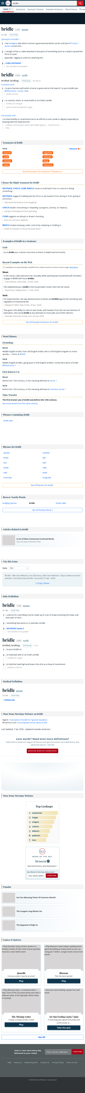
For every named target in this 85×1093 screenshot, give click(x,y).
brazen (40, 861)
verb (24, 75)
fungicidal (47, 477)
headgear (13, 43)
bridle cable (61, 503)
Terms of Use (71, 1062)
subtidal (46, 452)
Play (21, 981)
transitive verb (7, 84)
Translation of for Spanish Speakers (28, 720)
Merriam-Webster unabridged (42, 751)
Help (10, 1062)
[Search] (48, 3)
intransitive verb (8, 115)
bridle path (8, 420)
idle (44, 457)
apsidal (6, 452)
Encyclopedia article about (32, 722)
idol (5, 462)
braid (22, 354)
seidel (6, 467)
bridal (5, 457)
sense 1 (53, 380)
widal (45, 472)
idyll (44, 462)
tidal (5, 472)
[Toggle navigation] (2, 3)
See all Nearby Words (41, 510)
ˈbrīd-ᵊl (15, 610)
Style (4, 568)
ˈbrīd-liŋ (26, 80)
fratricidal (7, 477)
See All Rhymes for (42, 485)
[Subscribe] (77, 1051)
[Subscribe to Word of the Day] (36, 875)
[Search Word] (80, 3)
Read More (74, 267)
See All (41, 1037)
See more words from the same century (20, 403)
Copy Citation (42, 583)
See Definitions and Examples (41, 866)
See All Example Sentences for (42, 322)
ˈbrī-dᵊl (14, 34)
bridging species (9, 503)
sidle (45, 467)
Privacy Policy (58, 1062)
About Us (18, 1062)
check (16, 188)
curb (23, 188)
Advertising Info (31, 1062)
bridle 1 (9, 365)
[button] (8, 9)
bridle (30, 188)
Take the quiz (64, 1027)
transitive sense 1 (58, 389)
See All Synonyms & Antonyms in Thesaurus (42, 171)
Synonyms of (10, 39)
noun (25, 29)
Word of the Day (42, 856)
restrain (7, 188)
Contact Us (46, 1062)
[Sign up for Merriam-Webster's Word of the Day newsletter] (58, 1052)
